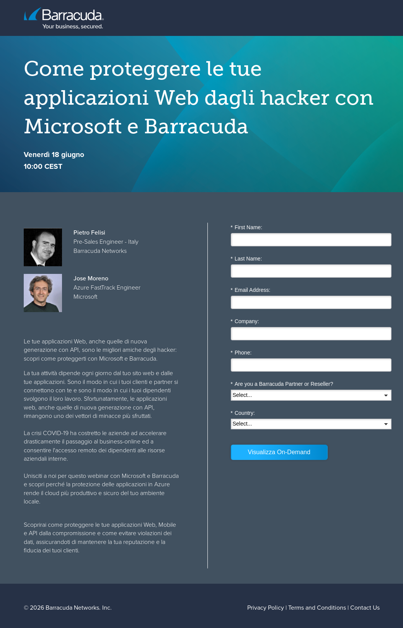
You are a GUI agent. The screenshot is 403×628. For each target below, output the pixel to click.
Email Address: (251, 290)
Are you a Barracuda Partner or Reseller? (282, 384)
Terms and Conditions (317, 607)
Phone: (241, 353)
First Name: (247, 227)
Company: (245, 321)
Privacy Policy (265, 607)
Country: (243, 413)
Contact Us (365, 607)
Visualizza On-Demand (279, 452)
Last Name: (246, 259)
